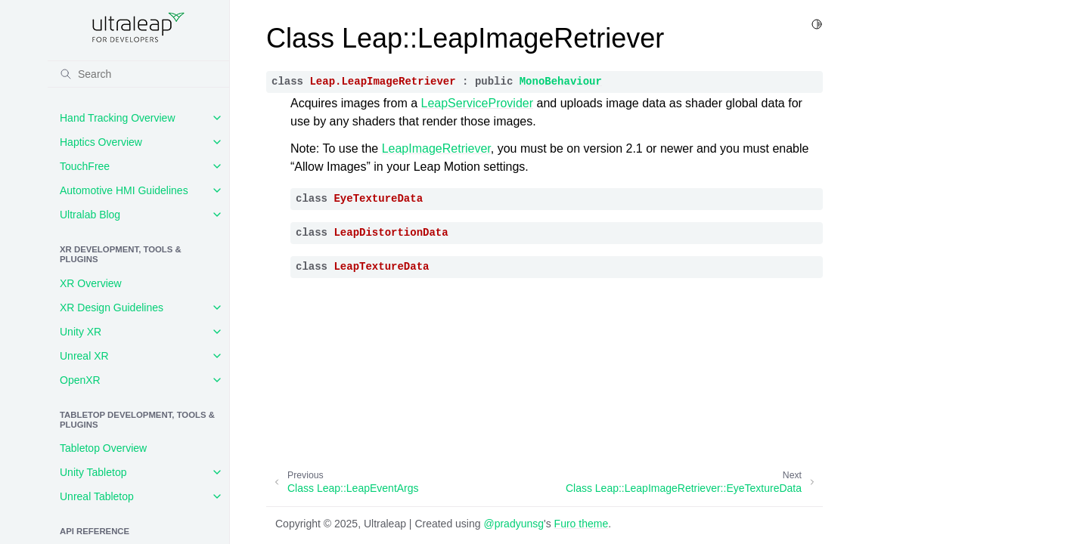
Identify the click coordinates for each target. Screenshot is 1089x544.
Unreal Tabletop (97, 496)
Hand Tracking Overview (117, 118)
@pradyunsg (513, 524)
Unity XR (80, 332)
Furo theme (581, 524)
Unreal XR (84, 356)
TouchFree (85, 166)
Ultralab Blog (90, 215)
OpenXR (80, 380)
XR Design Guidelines (111, 307)
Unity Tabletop (93, 472)
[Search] (138, 74)
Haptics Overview (101, 142)
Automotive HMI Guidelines (124, 190)
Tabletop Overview (103, 448)
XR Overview (91, 283)
